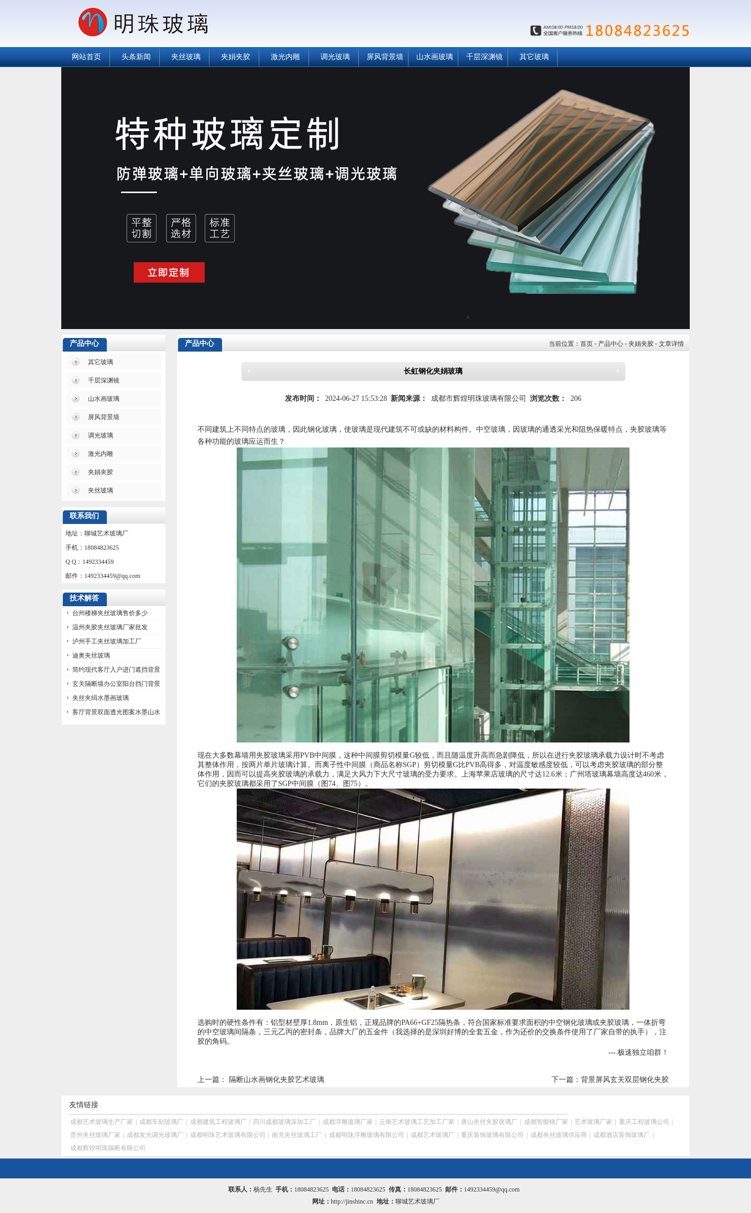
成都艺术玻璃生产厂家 (101, 1121)
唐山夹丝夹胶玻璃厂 (489, 1121)
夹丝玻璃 (186, 57)
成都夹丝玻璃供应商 (559, 1135)
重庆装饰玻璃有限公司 (492, 1135)
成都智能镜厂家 (546, 1121)
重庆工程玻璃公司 (644, 1121)
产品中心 (610, 343)
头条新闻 (136, 57)
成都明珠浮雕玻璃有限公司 (366, 1135)
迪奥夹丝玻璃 (91, 655)
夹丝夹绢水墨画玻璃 (100, 698)
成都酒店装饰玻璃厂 (621, 1135)
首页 (586, 343)
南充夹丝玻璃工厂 (297, 1135)
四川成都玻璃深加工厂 (284, 1121)
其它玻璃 (534, 57)
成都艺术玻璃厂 (433, 1135)
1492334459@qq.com (112, 576)
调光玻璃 (335, 57)
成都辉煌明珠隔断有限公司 (108, 1148)
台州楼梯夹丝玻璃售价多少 (110, 613)
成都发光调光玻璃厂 (155, 1135)
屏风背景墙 (385, 57)
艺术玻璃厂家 (593, 1121)
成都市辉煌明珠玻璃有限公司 (478, 398)
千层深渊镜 (484, 57)
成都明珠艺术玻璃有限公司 (228, 1135)
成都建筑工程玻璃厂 (218, 1121)
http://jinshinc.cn (352, 1201)
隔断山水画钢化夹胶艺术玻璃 (276, 1080)
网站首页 (86, 57)
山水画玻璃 (434, 57)
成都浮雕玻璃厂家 (348, 1121)
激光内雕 (285, 57)
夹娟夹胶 (235, 57)
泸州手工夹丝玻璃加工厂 (106, 641)
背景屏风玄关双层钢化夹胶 (625, 1080)
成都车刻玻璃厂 (161, 1121)
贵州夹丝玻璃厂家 (95, 1135)
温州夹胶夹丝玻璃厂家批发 (110, 627)
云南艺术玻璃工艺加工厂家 (417, 1121)
